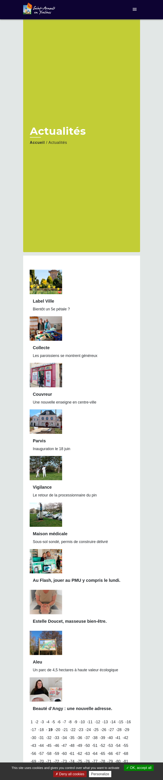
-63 (87, 753)
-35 (71, 738)
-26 (103, 730)
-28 (118, 730)
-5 (53, 722)
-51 (94, 745)
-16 (128, 722)
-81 (125, 761)
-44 (41, 745)
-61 (71, 753)
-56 (33, 753)
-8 (70, 722)
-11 (89, 722)
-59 (56, 753)
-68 (125, 753)
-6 (59, 722)
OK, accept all (139, 768)
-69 (33, 761)
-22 (73, 730)
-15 (120, 722)
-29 (126, 730)
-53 (110, 745)
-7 (64, 722)
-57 (41, 753)
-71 (48, 761)
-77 (94, 761)
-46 (56, 745)
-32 (48, 738)
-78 (102, 761)
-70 (41, 761)
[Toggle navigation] (134, 10)
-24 (88, 730)
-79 (110, 761)
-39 (102, 738)
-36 (79, 738)
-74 (71, 761)
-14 (112, 722)
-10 (82, 722)
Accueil (37, 142)
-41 (117, 738)
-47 (64, 745)
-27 (111, 730)
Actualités (57, 142)
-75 (79, 761)
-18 (41, 730)
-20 (57, 730)
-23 (80, 730)
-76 (87, 761)
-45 (48, 745)
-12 (97, 722)
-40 (110, 738)
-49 (79, 745)
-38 (94, 738)
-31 (41, 738)
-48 (71, 745)
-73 (64, 761)
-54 (117, 745)
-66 (110, 753)
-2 (36, 722)
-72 (56, 761)
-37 (87, 738)
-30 (33, 738)
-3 (42, 722)
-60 (64, 753)
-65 (102, 753)
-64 (94, 753)
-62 (79, 753)
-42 (125, 738)
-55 (125, 745)
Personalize (100, 774)
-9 (75, 722)
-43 (33, 745)
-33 (56, 738)
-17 (33, 730)
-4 (48, 722)
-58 (48, 753)
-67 (117, 753)
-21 (65, 730)
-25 (95, 730)
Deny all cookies (69, 774)
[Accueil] (39, 10)
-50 (87, 745)
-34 (64, 738)
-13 (105, 722)
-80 (117, 761)
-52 (102, 745)
